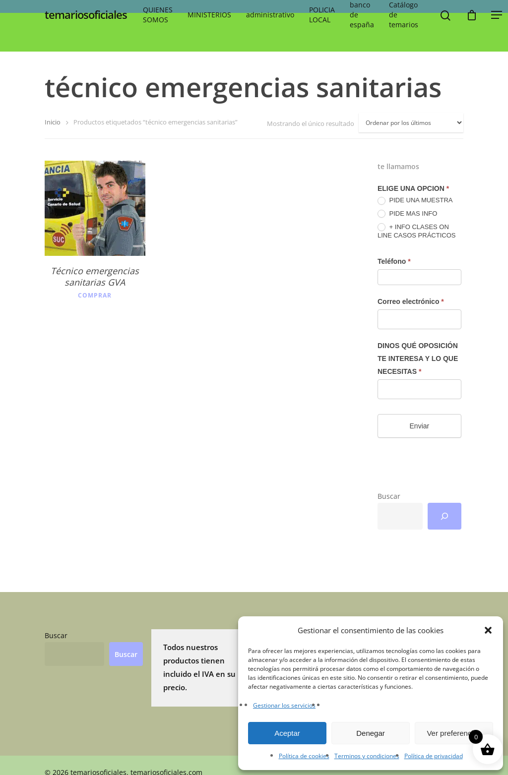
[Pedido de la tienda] (411, 122)
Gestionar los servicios (284, 705)
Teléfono (394, 261)
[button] (488, 630)
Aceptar (287, 733)
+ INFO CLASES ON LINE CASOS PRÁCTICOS (416, 231)
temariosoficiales (86, 19)
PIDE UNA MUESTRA (415, 200)
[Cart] (471, 19)
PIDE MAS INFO (407, 214)
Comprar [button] (95, 295)
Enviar (420, 426)
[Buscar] (444, 516)
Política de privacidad (433, 756)
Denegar (370, 733)
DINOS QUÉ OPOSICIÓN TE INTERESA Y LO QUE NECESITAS (418, 358)
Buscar (389, 496)
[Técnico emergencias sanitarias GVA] (95, 208)
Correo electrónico (411, 301)
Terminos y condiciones (366, 756)
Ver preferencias (454, 733)
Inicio (53, 122)
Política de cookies (304, 756)
